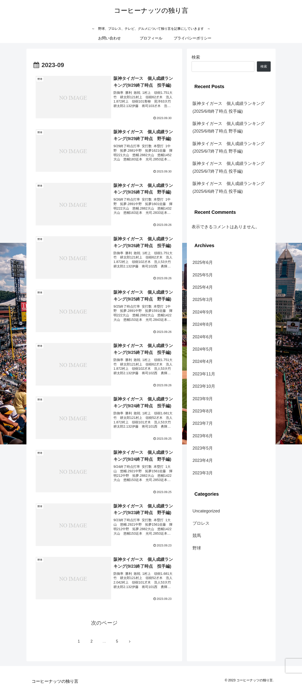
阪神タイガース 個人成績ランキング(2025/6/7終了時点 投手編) (229, 167)
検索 (196, 57)
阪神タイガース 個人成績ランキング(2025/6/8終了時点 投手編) (229, 107)
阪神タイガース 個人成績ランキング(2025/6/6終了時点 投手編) (229, 187)
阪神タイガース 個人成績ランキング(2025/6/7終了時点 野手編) (229, 147)
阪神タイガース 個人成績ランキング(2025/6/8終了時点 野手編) (229, 127)
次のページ (104, 623)
